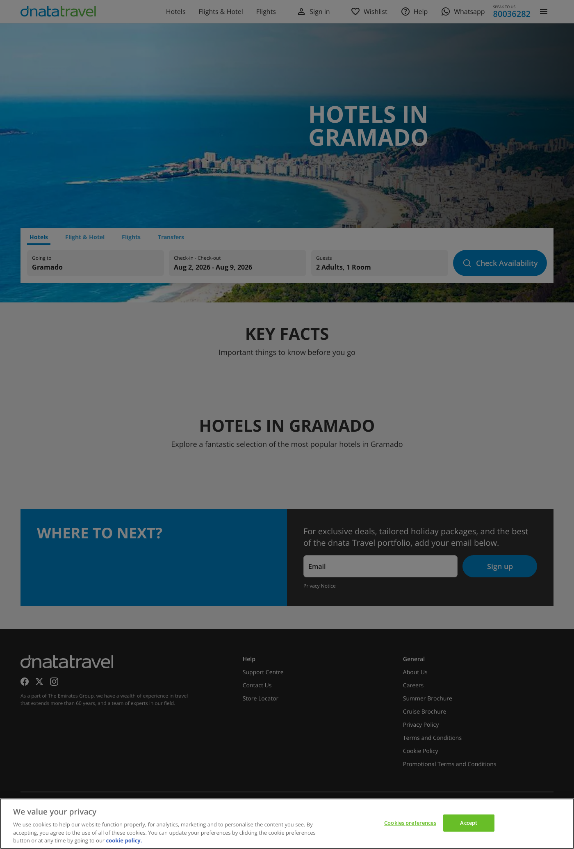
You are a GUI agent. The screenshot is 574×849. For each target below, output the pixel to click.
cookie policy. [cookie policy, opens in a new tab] (124, 840)
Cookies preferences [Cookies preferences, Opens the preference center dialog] (410, 822)
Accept (468, 822)
